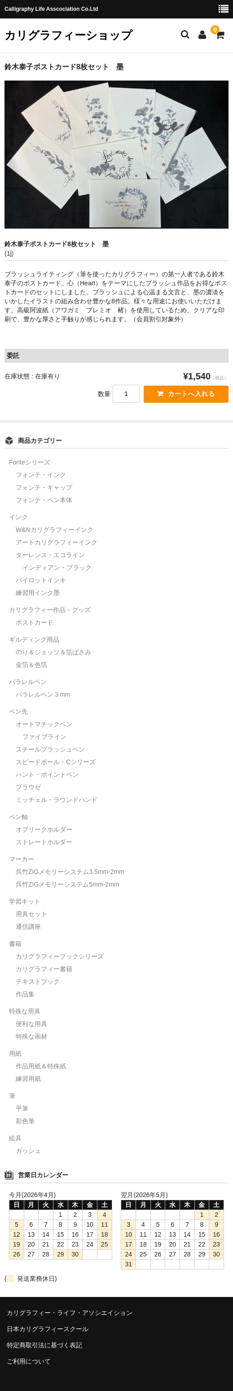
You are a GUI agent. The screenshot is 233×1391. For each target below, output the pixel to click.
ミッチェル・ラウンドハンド (56, 799)
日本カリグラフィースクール (47, 1328)
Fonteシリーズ (29, 462)
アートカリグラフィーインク (56, 542)
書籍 (15, 943)
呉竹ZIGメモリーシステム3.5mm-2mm (70, 871)
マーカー (21, 859)
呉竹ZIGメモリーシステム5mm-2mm (67, 884)
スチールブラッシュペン (50, 749)
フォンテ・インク (41, 474)
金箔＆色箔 (31, 664)
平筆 (22, 1108)
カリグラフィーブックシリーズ (60, 956)
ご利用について (29, 1361)
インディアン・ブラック (57, 567)
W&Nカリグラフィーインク (54, 529)
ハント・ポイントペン (47, 774)
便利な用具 (31, 1023)
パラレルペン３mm (43, 694)
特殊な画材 (31, 1036)
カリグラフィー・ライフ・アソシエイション (69, 1312)
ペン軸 (18, 816)
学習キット (24, 901)
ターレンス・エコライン (50, 554)
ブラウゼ (28, 787)
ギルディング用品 (34, 639)
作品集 (25, 994)
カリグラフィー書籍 (44, 968)
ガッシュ (28, 1150)
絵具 (15, 1138)
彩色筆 (25, 1121)
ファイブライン (44, 736)
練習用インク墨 (38, 592)
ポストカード (34, 622)
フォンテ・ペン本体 (44, 500)
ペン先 (18, 711)
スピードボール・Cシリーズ (56, 761)
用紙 (15, 1053)
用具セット (31, 914)
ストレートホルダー (44, 842)
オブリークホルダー (44, 829)
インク (18, 517)
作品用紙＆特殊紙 (41, 1066)
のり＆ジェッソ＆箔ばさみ (53, 652)
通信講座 (28, 926)
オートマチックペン (44, 724)
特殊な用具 (24, 1011)
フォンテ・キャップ (44, 487)
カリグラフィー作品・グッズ (50, 609)
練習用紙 (28, 1078)
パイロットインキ (41, 580)
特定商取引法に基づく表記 (44, 1345)
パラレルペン (28, 681)
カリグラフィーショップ (68, 35)
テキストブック (38, 981)
